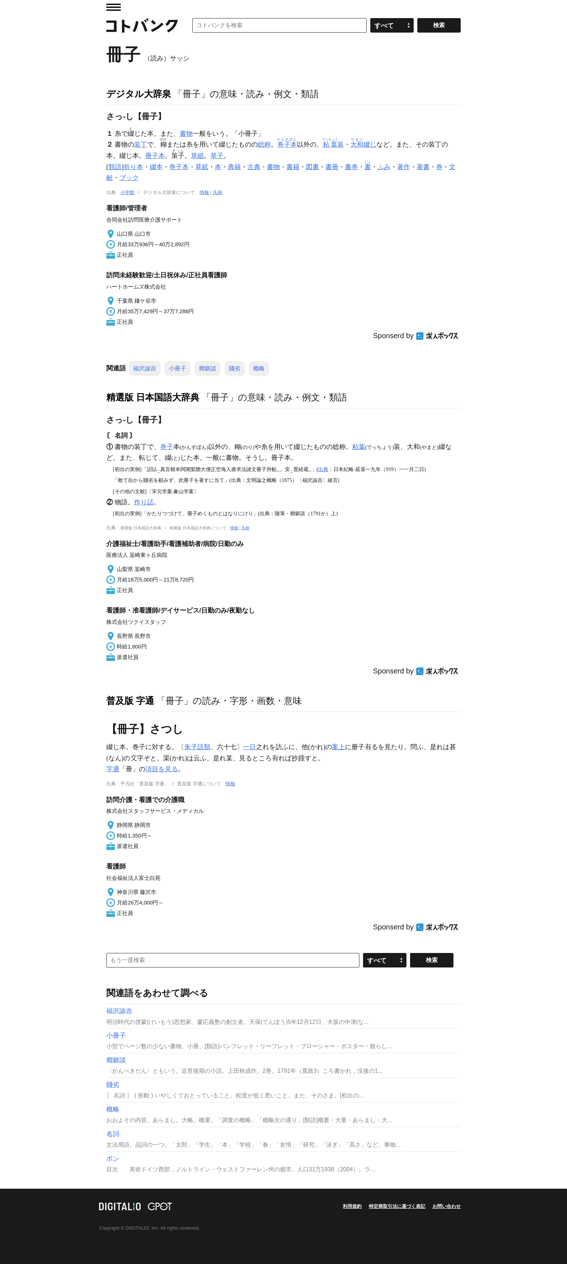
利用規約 (352, 1206)
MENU (113, 7)
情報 (204, 192)
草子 (216, 155)
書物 (186, 133)
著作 (403, 167)
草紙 (197, 155)
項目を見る (161, 769)
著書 (423, 167)
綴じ (363, 144)
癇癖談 (207, 368)
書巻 (351, 167)
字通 (112, 769)
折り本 (133, 167)
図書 (312, 167)
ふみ (384, 167)
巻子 (166, 446)
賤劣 (234, 368)
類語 (115, 167)
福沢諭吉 (144, 368)
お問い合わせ (446, 1206)
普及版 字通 (130, 701)
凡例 (217, 192)
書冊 (331, 167)
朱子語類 (197, 747)
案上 (338, 747)
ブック (129, 177)
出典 (323, 469)
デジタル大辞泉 (138, 94)
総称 (264, 144)
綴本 (156, 167)
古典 (253, 167)
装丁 (140, 144)
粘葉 (358, 446)
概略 (259, 368)
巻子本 (179, 167)
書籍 (292, 167)
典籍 (234, 167)
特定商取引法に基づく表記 (397, 1206)
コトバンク (142, 25)
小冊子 (177, 368)
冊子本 (155, 155)
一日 (249, 747)
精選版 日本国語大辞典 (152, 397)
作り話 (144, 502)
